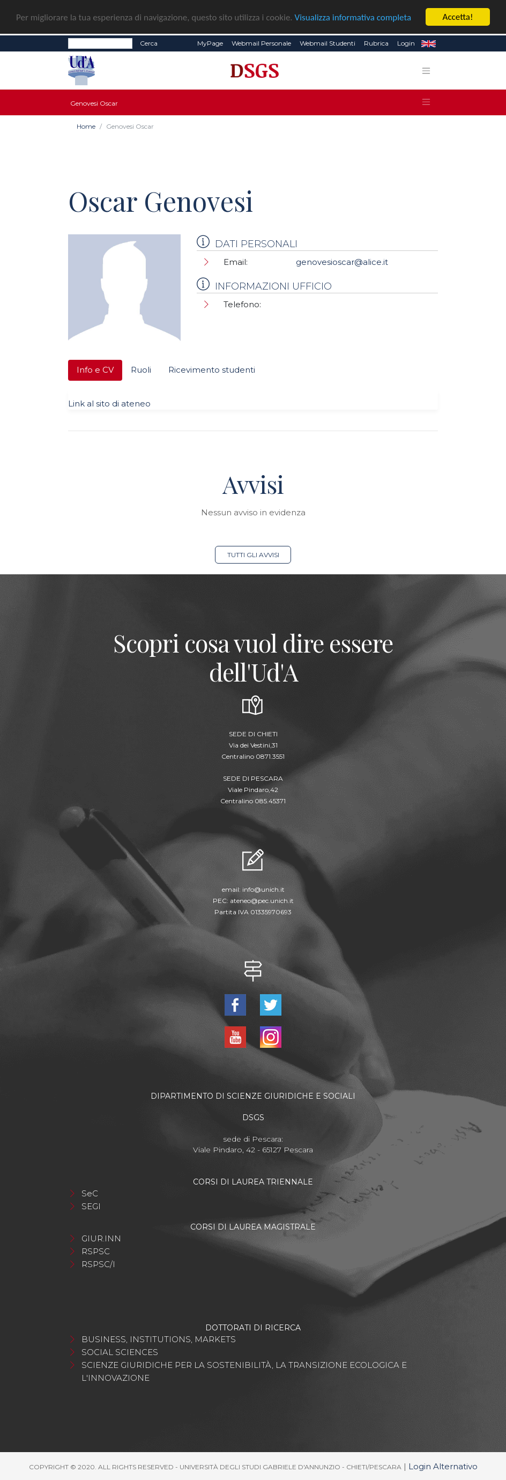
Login (406, 43)
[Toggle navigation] (426, 70)
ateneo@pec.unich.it (262, 901)
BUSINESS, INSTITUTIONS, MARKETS (158, 1339)
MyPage (210, 43)
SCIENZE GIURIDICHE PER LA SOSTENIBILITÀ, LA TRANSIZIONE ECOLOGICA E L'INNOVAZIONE (244, 1371)
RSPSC (95, 1251)
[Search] (100, 43)
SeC (89, 1193)
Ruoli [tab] (141, 370)
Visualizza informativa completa (353, 17)
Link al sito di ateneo (109, 403)
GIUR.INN (101, 1238)
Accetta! (458, 17)
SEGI (91, 1206)
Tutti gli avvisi (253, 555)
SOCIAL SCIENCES (119, 1352)
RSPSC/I (98, 1264)
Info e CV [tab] (95, 370)
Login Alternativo (443, 1466)
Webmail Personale (261, 43)
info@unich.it (263, 889)
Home (86, 126)
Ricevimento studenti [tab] (211, 370)
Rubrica (376, 43)
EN (428, 43)
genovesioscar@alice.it (342, 262)
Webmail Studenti (327, 43)
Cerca (149, 43)
